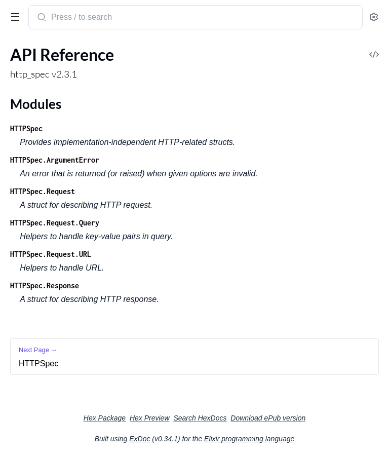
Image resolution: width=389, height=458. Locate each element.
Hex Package (105, 418)
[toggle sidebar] (13, 16)
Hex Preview (150, 418)
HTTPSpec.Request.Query (54, 222)
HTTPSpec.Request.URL (50, 254)
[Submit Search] (40, 18)
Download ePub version (267, 418)
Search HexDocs (199, 418)
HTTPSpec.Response (44, 285)
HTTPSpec (26, 128)
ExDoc (139, 439)
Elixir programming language (249, 439)
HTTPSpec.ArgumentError (54, 160)
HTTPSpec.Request (42, 191)
